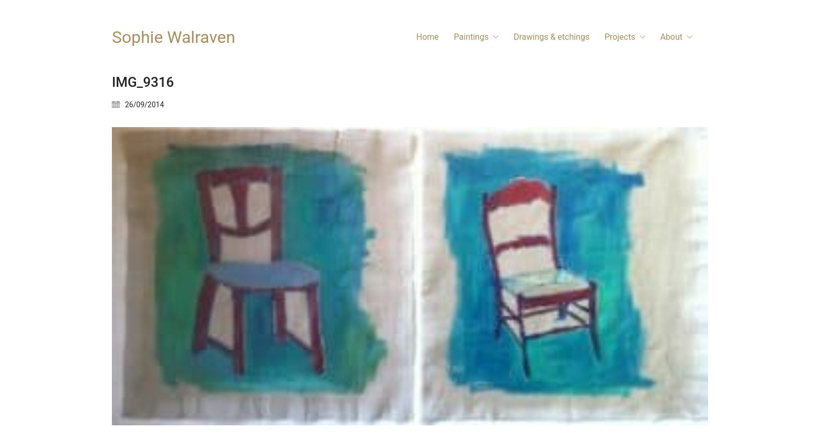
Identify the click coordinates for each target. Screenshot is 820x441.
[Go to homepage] (173, 37)
